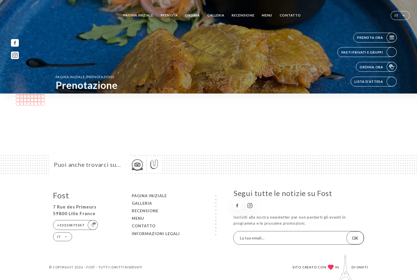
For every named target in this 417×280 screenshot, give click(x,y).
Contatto (290, 15)
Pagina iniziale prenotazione (85, 76)
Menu (267, 15)
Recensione (243, 15)
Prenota (169, 15)
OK (355, 238)
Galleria (215, 15)
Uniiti (362, 267)
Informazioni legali (156, 233)
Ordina (192, 15)
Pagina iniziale (138, 15)
